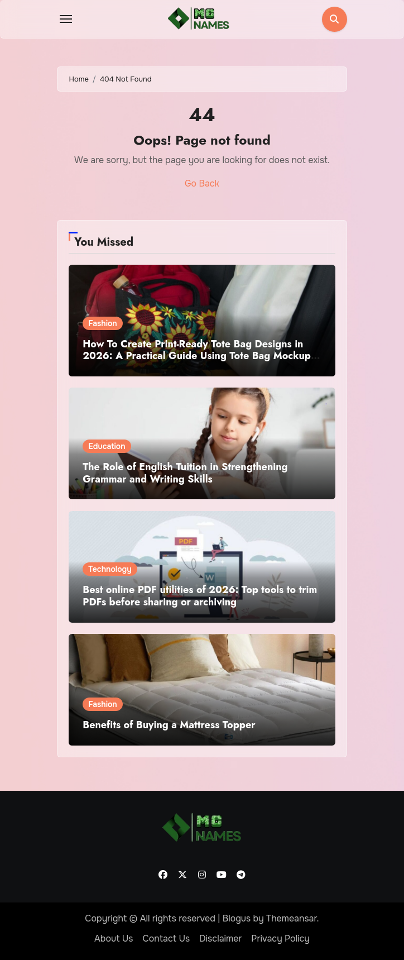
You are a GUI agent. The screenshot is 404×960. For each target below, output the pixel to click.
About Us (113, 938)
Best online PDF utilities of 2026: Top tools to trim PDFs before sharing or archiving (200, 595)
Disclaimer (220, 938)
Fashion (102, 323)
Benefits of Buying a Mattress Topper (169, 725)
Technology (110, 569)
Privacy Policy (280, 938)
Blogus (237, 918)
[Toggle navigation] (66, 19)
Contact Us (166, 938)
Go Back (202, 183)
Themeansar (291, 918)
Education (106, 446)
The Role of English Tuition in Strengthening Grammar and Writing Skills (185, 473)
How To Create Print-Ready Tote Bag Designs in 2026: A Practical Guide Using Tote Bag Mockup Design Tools (197, 356)
